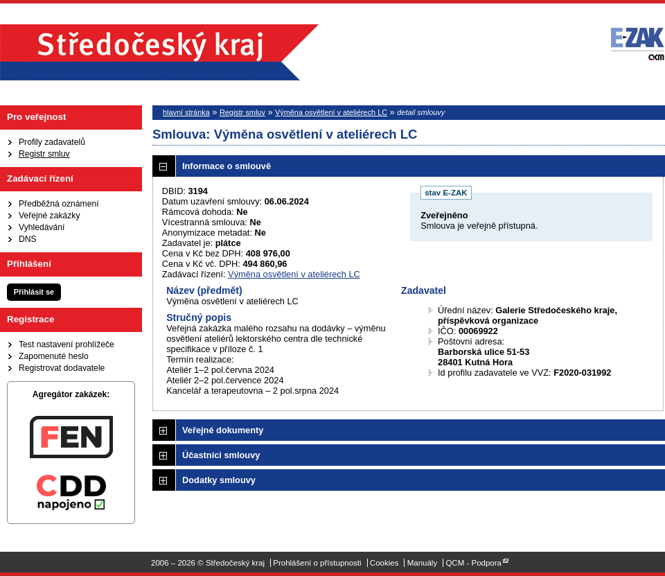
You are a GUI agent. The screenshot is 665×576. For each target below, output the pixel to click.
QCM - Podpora (473, 563)
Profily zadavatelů (52, 142)
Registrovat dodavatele (62, 368)
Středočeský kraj (159, 52)
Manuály (422, 563)
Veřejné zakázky (49, 215)
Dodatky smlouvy (219, 480)
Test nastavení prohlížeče (66, 344)
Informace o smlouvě (226, 166)
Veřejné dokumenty (222, 430)
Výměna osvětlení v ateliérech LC (331, 112)
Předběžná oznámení (59, 204)
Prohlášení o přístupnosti (317, 563)
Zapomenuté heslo (54, 356)
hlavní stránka (186, 112)
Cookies (384, 563)
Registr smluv (44, 154)
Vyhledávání (41, 227)
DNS (28, 239)
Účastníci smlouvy (221, 455)
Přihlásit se (34, 292)
